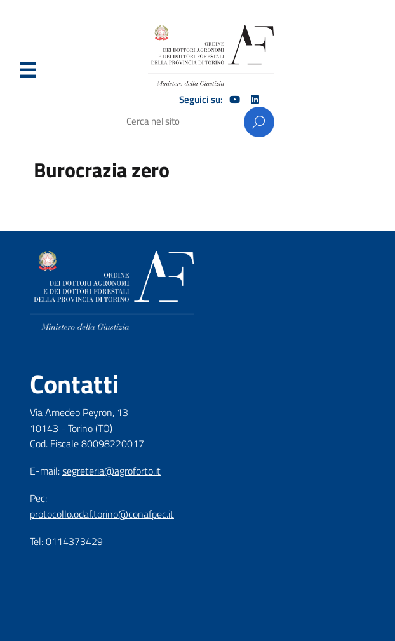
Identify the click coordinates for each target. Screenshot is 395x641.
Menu (27, 70)
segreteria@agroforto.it (111, 470)
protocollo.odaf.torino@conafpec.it (102, 514)
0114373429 (74, 541)
